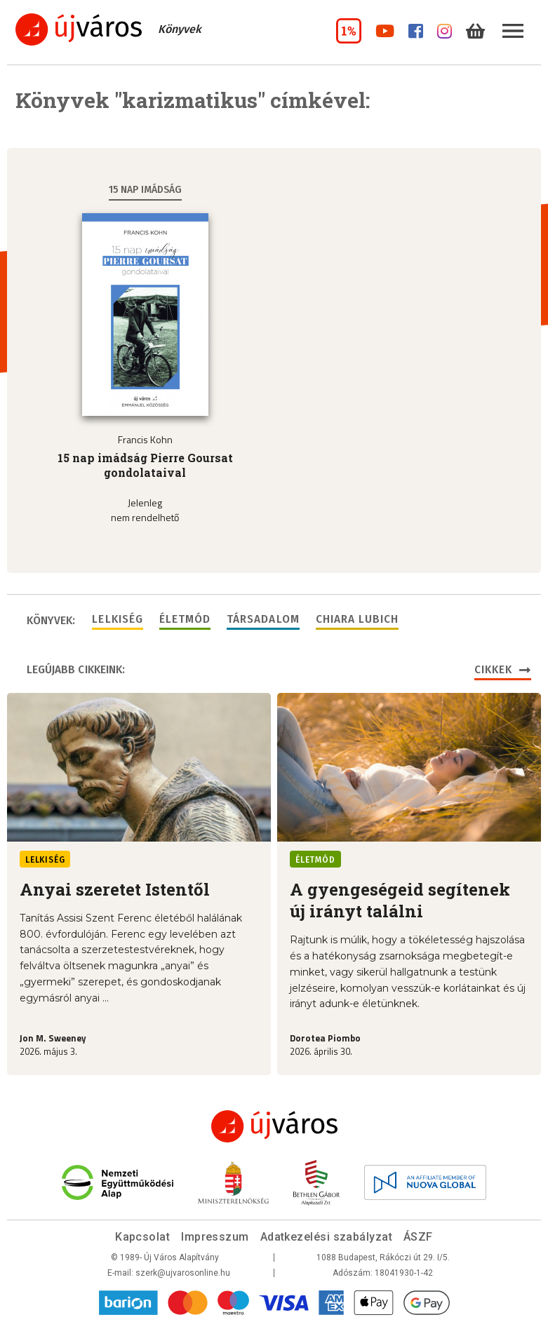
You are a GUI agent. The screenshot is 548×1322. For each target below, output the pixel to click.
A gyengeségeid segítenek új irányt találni (400, 900)
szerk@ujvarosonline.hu (182, 1273)
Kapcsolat (142, 1236)
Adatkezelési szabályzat (326, 1236)
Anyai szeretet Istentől (115, 889)
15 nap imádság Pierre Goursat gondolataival (145, 465)
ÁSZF (418, 1236)
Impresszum (215, 1236)
